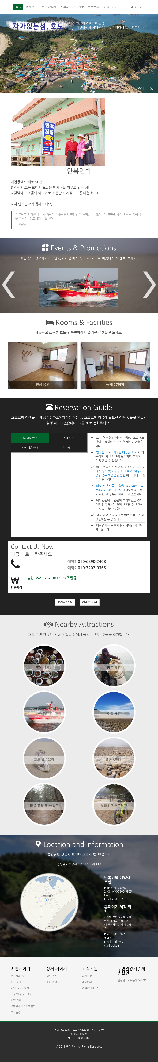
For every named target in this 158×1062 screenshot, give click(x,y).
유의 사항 (68, 438)
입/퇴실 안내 (30, 438)
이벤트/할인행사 (20, 988)
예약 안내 (16, 1000)
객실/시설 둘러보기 (21, 994)
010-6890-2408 (92, 562)
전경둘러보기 (18, 976)
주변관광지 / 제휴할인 (23, 1006)
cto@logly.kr (111, 945)
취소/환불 (68, 447)
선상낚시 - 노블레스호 (132, 980)
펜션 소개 (16, 982)
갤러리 (65, 7)
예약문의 (93, 7)
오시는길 (16, 1012)
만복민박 (71, 1046)
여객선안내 (110, 7)
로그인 (136, 7)
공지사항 (78, 7)
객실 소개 (31, 7)
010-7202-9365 (92, 568)
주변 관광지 (49, 7)
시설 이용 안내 (30, 447)
